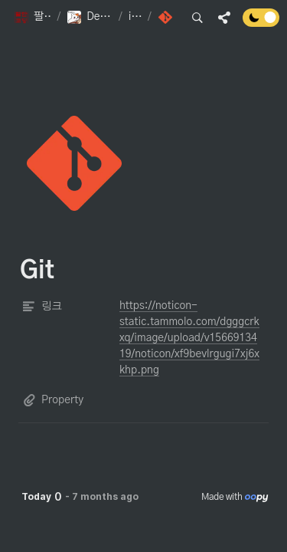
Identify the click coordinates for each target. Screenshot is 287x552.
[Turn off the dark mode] (261, 23)
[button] (32, 17)
